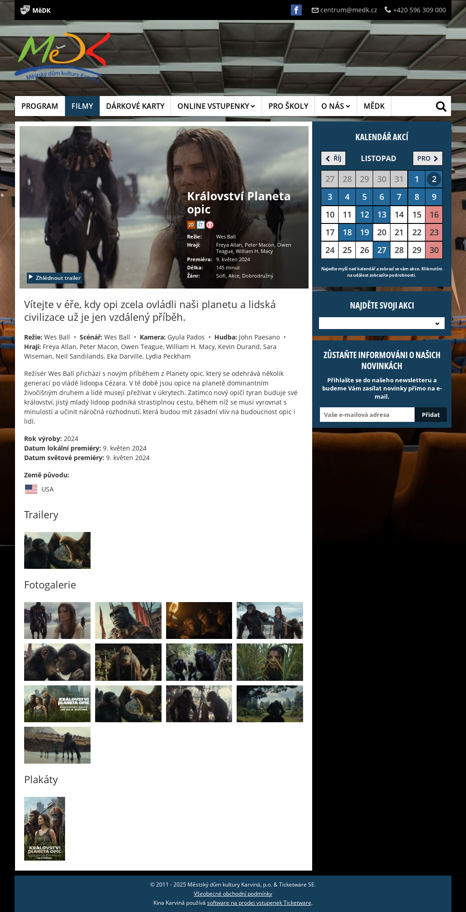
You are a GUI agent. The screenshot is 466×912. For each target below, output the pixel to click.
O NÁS (335, 106)
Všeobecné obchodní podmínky (233, 893)
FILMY (82, 106)
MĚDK (374, 106)
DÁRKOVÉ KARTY (135, 106)
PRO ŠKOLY (288, 106)
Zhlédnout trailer (54, 278)
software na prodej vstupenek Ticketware (259, 903)
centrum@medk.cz (344, 9)
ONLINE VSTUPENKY (216, 106)
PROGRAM (39, 106)
